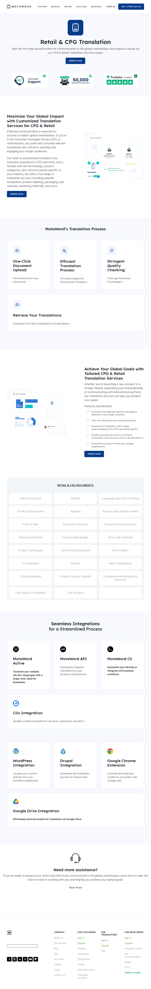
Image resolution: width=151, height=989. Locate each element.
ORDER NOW (75, 60)
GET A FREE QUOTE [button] (131, 6)
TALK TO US (75, 887)
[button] (42, 6)
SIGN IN (111, 6)
